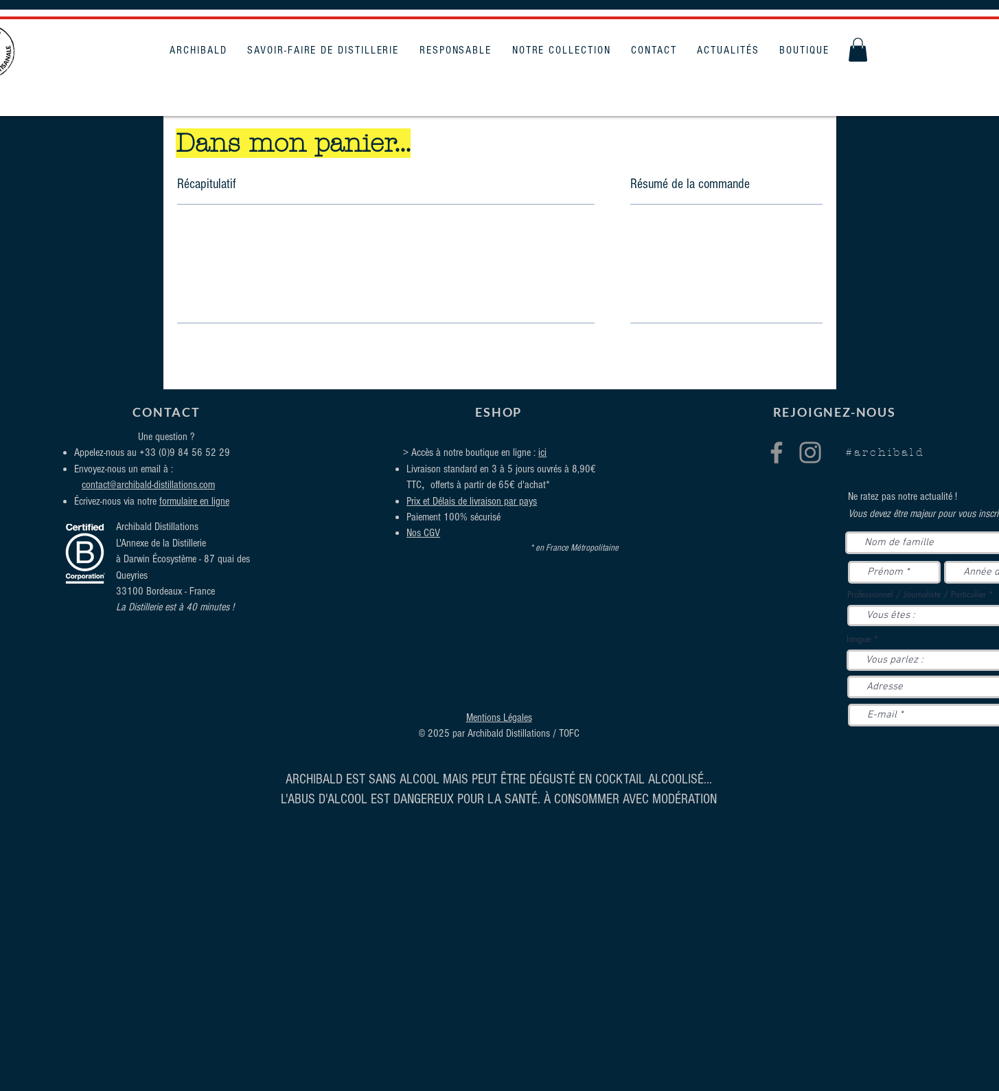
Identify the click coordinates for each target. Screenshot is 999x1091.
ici (542, 452)
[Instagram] (810, 452)
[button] (858, 50)
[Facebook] (776, 452)
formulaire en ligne (194, 501)
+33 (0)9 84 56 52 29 (184, 452)
